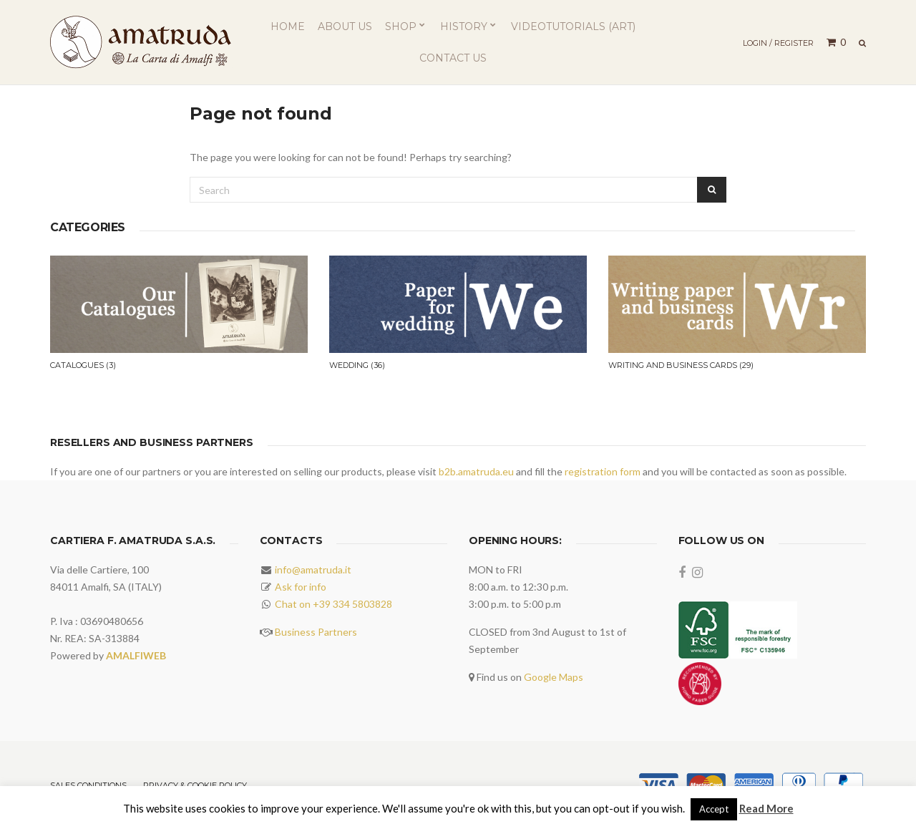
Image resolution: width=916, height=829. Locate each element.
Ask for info (300, 587)
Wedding (357, 365)
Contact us (453, 58)
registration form (602, 471)
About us (345, 26)
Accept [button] (714, 809)
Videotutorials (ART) (573, 26)
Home (288, 26)
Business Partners (316, 632)
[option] (178, 328)
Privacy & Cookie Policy (195, 785)
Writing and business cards (681, 365)
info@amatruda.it (313, 569)
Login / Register (778, 43)
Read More (766, 808)
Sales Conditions (88, 785)
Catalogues (83, 365)
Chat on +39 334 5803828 (333, 604)
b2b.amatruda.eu (476, 471)
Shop (400, 26)
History (463, 26)
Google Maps (553, 677)
